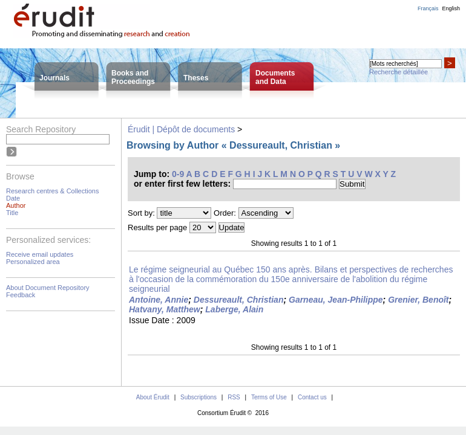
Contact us (312, 397)
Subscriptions (198, 397)
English (451, 8)
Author (15, 205)
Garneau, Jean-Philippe (336, 299)
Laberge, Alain (234, 309)
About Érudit (152, 397)
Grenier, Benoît (418, 299)
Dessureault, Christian (239, 299)
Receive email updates (39, 254)
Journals (54, 78)
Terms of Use (269, 397)
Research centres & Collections (52, 191)
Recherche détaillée (398, 72)
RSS (234, 397)
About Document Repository (48, 287)
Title (12, 212)
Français (428, 8)
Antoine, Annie (158, 299)
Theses (195, 78)
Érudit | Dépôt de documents (181, 129)
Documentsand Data (275, 77)
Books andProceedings (133, 77)
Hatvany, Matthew (164, 309)
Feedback (20, 294)
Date (13, 198)
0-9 (178, 174)
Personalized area (33, 261)
